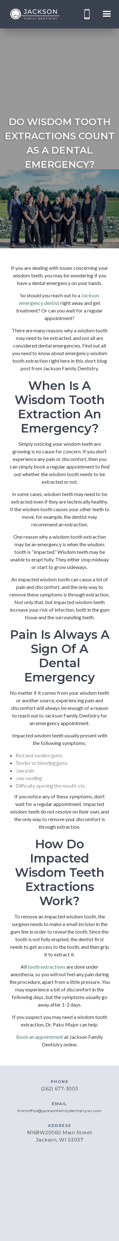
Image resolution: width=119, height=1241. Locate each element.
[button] (107, 14)
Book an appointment (39, 1037)
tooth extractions (46, 967)
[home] (35, 14)
